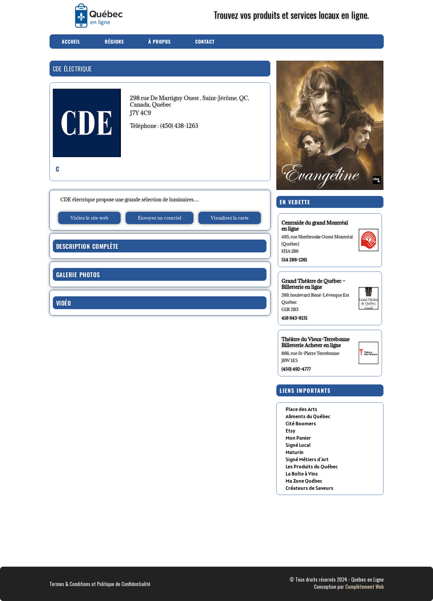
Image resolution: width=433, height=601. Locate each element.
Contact (205, 41)
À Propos (159, 41)
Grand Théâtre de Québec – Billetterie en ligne (313, 284)
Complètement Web (364, 586)
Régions (114, 41)
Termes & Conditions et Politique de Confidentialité (100, 584)
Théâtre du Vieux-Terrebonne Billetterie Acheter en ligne (315, 342)
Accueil (71, 41)
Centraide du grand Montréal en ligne (314, 226)
